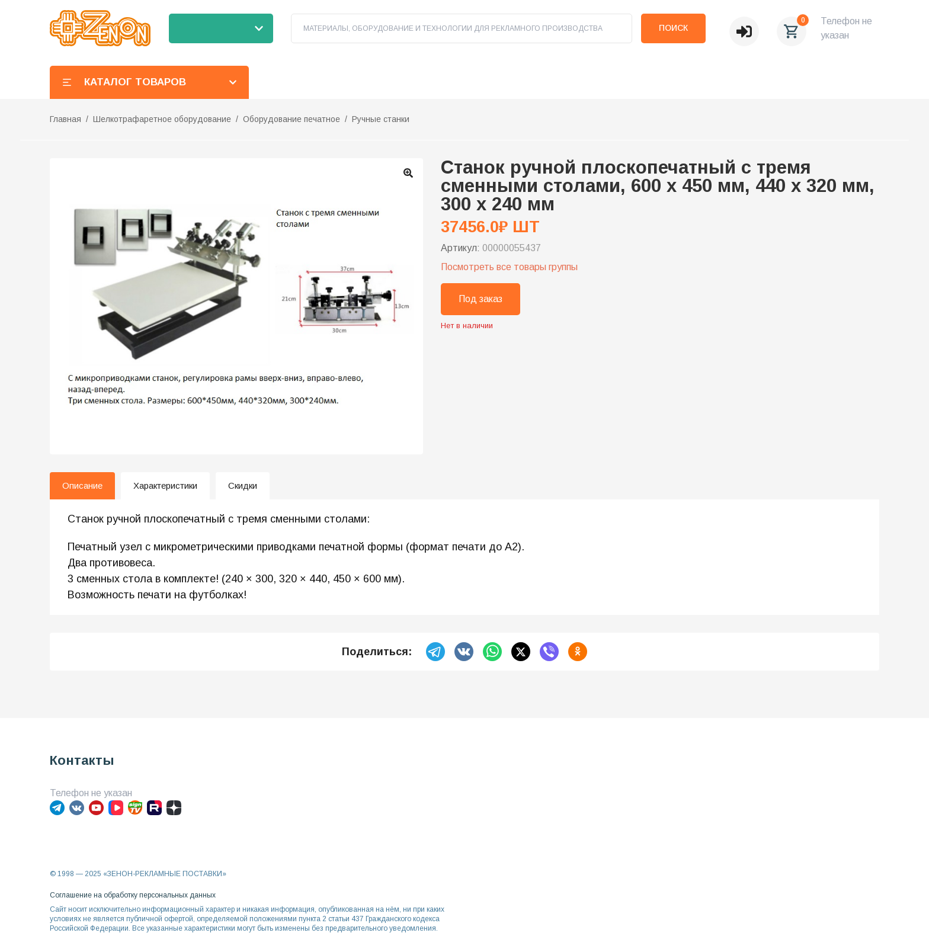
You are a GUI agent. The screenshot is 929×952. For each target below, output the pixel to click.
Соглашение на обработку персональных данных (133, 895)
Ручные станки (380, 119)
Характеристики (165, 485)
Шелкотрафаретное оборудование (162, 119)
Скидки (242, 485)
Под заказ (480, 299)
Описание (82, 485)
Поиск (673, 28)
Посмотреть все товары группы (509, 267)
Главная (65, 119)
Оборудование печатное (291, 119)
